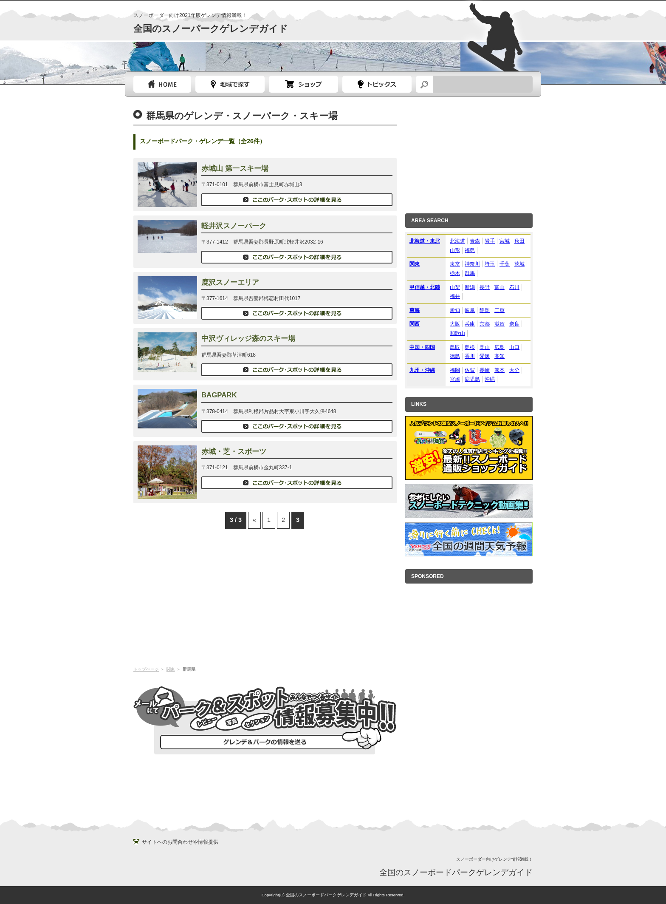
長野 (485, 287)
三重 (499, 310)
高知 (499, 356)
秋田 (519, 241)
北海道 (457, 241)
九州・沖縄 (422, 370)
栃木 (455, 273)
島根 (470, 347)
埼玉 (490, 264)
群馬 (470, 273)
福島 (470, 250)
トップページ (162, 84)
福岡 (455, 370)
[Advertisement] (265, 596)
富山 (499, 287)
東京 (455, 264)
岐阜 (470, 310)
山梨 (455, 287)
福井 (455, 296)
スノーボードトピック (377, 84)
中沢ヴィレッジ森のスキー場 (248, 338)
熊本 (499, 370)
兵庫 (470, 324)
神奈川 (472, 264)
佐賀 (470, 370)
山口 (514, 347)
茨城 (519, 264)
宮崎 (455, 379)
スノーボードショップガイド (303, 84)
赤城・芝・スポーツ (233, 452)
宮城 (505, 241)
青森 (475, 241)
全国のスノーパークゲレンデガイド (210, 28)
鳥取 (455, 347)
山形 (455, 250)
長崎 (485, 370)
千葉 (505, 264)
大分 (514, 370)
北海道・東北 (424, 241)
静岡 (485, 310)
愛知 (455, 310)
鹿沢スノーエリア (230, 282)
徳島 (455, 356)
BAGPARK (219, 395)
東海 (414, 310)
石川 (514, 287)
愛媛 (485, 356)
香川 (470, 356)
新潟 (470, 287)
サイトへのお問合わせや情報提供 (180, 842)
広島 (499, 347)
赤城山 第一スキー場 (234, 168)
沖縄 (490, 379)
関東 (170, 669)
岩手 (490, 241)
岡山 (485, 347)
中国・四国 (422, 347)
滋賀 (499, 324)
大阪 (455, 324)
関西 (414, 324)
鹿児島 (472, 379)
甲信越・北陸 (424, 287)
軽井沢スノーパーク (233, 226)
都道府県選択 (230, 84)
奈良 (514, 324)
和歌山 (457, 333)
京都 (485, 324)
